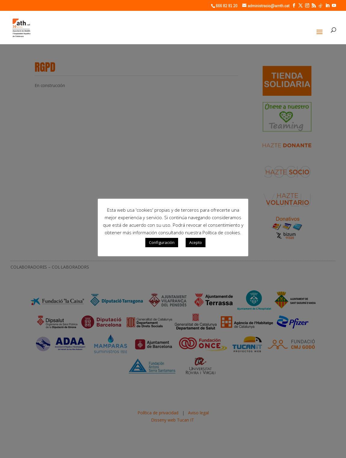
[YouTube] (334, 5)
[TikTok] (320, 6)
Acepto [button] (195, 242)
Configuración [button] (162, 242)
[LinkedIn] (327, 5)
